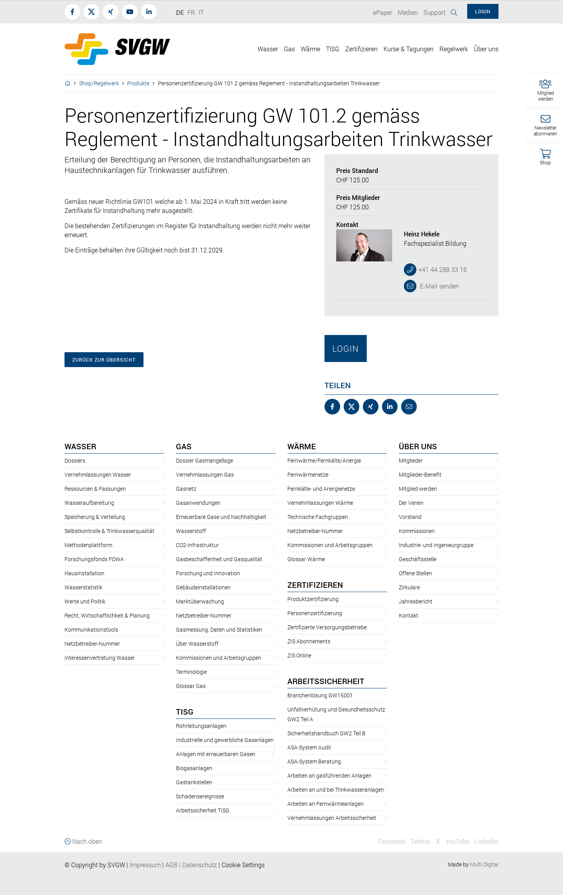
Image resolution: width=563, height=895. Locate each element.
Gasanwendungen (198, 502)
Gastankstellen (194, 782)
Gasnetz (186, 488)
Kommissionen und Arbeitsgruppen (218, 657)
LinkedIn (486, 841)
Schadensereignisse (200, 796)
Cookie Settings (243, 865)
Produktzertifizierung (313, 599)
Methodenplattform (88, 545)
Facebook (391, 841)
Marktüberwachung (200, 601)
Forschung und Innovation (208, 573)
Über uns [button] (486, 49)
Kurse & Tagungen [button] (409, 49)
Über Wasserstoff (197, 643)
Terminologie (191, 671)
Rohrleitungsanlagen (201, 725)
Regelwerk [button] (453, 49)
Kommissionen (417, 531)
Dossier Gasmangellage (204, 460)
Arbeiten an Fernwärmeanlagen (325, 803)
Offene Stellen (415, 573)
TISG (185, 711)
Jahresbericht (415, 601)
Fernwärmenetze (307, 474)
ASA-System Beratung (314, 761)
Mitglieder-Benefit (420, 474)
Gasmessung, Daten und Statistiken (219, 629)
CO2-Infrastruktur (197, 545)
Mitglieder (411, 460)
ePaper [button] (382, 12)
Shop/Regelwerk (99, 83)
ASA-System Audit (309, 747)
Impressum (145, 865)
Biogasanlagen (194, 768)
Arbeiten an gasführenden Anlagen (329, 775)
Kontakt (408, 615)
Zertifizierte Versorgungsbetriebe (327, 627)
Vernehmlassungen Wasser (98, 474)
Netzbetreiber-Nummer (92, 643)
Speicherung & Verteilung (95, 516)
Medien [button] (408, 12)
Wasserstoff (191, 531)
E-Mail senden (438, 286)
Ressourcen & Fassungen (95, 488)
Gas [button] (289, 49)
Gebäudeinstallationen (203, 587)
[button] (545, 90)
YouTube (457, 841)
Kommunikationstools (91, 629)
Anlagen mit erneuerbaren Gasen (215, 754)
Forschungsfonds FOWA (94, 559)
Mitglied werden (418, 488)
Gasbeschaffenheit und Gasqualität (219, 559)
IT (201, 12)
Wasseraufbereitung (89, 502)
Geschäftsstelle (417, 559)
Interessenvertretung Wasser (100, 657)
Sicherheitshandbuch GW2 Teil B (326, 733)
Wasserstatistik (83, 587)
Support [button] (434, 12)
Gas (184, 446)
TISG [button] (332, 49)
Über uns (418, 446)
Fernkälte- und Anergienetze (321, 488)
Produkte (138, 83)
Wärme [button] (310, 49)
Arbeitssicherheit (325, 681)
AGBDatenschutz (191, 865)
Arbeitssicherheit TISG (203, 810)
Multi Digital (484, 864)
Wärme (301, 446)
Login (345, 348)
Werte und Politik (85, 601)
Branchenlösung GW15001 (320, 695)
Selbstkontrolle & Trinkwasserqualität (109, 531)
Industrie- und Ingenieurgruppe (436, 545)
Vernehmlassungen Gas (205, 474)
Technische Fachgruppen (317, 516)
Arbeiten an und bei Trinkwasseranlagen (335, 789)
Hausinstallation (84, 573)
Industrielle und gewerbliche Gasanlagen (225, 740)
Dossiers (75, 460)
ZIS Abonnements (308, 641)
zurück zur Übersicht (104, 360)
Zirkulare (409, 587)
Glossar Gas (191, 686)
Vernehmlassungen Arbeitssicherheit (331, 817)
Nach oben (83, 841)
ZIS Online (299, 655)
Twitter (420, 841)
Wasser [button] (268, 49)
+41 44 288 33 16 (442, 269)
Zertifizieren (315, 585)
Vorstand (410, 516)
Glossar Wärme (306, 559)
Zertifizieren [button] (361, 49)
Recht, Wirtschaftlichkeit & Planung (107, 615)
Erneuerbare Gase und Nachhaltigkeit (221, 516)
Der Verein (411, 502)
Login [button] (483, 11)
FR (191, 12)
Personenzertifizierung (314, 613)
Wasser (80, 446)
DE (180, 12)
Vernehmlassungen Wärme (320, 502)
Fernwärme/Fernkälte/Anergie (324, 460)
